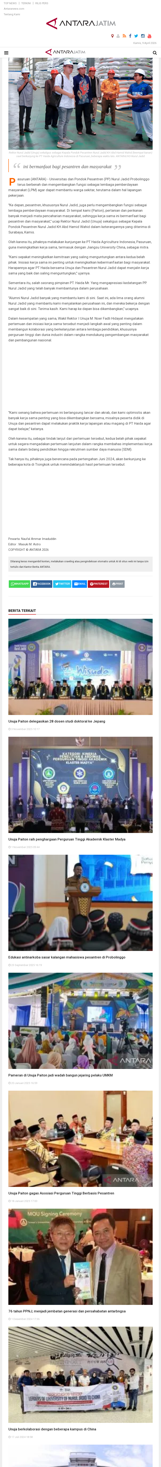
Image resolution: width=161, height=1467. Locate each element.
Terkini (26, 3)
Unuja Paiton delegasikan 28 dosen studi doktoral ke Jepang (56, 721)
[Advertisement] (80, 376)
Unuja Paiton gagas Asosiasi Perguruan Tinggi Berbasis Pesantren (61, 1193)
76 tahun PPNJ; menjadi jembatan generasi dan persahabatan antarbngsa (67, 1311)
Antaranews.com (14, 8)
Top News (10, 3)
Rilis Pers (41, 3)
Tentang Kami (12, 14)
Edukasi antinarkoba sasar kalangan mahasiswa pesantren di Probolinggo (66, 957)
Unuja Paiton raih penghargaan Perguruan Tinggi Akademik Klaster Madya (66, 839)
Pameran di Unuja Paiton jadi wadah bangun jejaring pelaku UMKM (60, 1075)
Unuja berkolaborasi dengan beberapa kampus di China (52, 1429)
